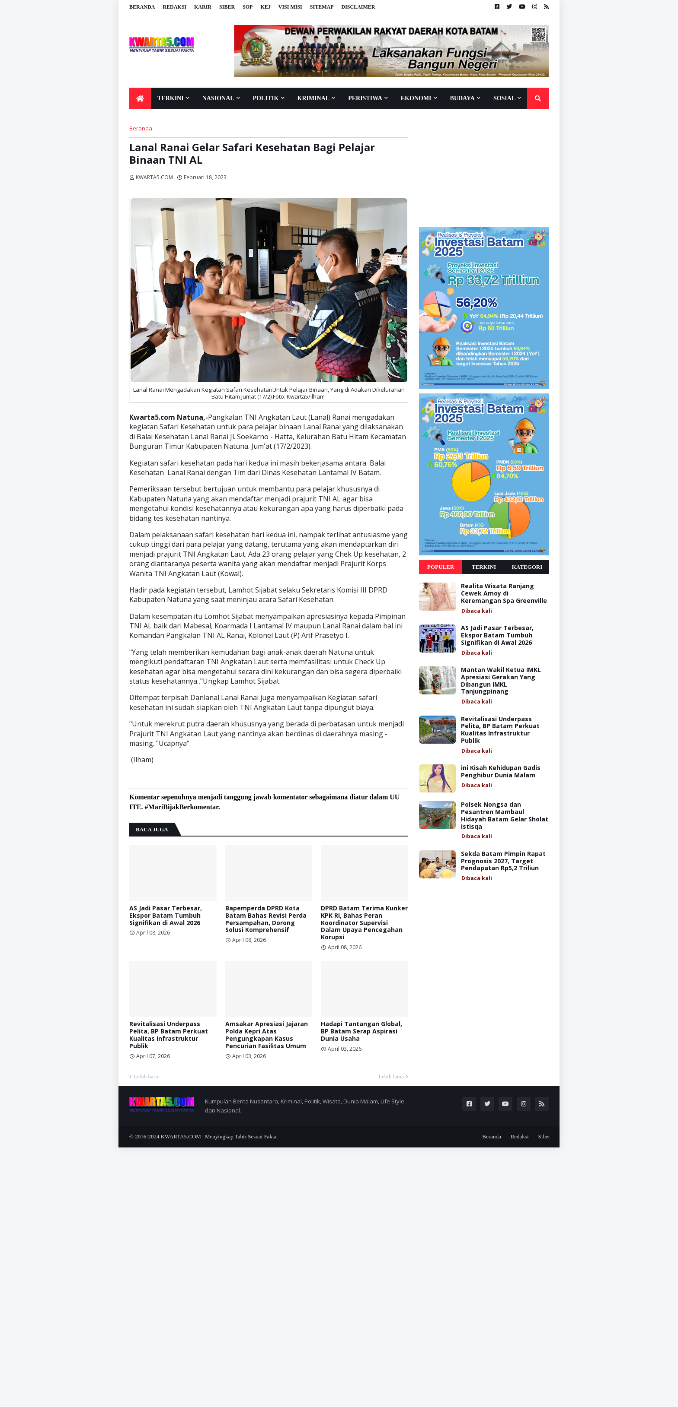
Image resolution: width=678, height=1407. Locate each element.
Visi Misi (290, 7)
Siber (227, 7)
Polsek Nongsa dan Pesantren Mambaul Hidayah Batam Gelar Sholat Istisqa (504, 815)
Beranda (142, 7)
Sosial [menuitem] (504, 98)
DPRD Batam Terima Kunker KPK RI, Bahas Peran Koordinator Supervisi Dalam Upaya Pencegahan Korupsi (364, 923)
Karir (202, 7)
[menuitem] (140, 98)
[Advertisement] (484, 168)
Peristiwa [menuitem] (365, 98)
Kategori (527, 567)
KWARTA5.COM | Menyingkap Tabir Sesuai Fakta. (219, 1136)
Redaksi (174, 7)
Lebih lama (391, 1076)
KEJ (265, 7)
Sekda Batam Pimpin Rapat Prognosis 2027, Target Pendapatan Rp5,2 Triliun (503, 861)
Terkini (484, 567)
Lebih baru (146, 1076)
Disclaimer (358, 7)
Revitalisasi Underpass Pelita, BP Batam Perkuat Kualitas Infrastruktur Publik (168, 1034)
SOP (248, 7)
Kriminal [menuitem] (313, 98)
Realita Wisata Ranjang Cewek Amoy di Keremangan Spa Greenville (504, 593)
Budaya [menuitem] (462, 98)
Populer (440, 567)
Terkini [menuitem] (170, 98)
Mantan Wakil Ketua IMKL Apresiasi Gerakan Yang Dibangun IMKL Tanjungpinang (501, 680)
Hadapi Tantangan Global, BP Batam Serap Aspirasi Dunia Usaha (361, 1031)
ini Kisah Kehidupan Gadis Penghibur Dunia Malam (500, 771)
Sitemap (322, 7)
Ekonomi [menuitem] (416, 98)
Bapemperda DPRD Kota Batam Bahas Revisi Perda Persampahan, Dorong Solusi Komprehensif (266, 919)
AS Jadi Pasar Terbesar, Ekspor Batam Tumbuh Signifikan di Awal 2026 (165, 915)
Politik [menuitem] (266, 98)
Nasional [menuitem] (218, 98)
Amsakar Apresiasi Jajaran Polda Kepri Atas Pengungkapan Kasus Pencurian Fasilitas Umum (266, 1034)
